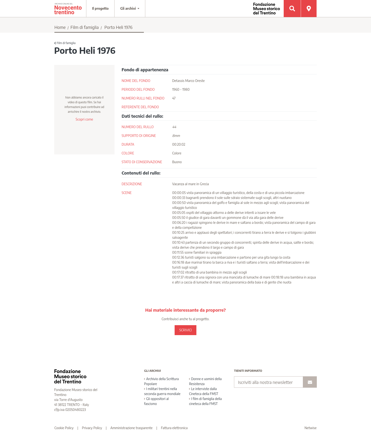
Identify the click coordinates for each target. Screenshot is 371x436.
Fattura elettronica (174, 428)
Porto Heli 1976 (118, 27)
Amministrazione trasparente (131, 428)
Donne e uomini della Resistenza (205, 381)
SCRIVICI (185, 330)
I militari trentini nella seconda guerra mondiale (162, 391)
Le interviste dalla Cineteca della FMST (203, 391)
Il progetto (100, 8)
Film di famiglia (85, 27)
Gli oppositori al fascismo (156, 401)
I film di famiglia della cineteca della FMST (205, 401)
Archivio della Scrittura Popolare (161, 381)
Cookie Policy (64, 428)
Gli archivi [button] (128, 8)
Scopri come (84, 119)
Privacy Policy (92, 428)
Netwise (311, 428)
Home (60, 27)
